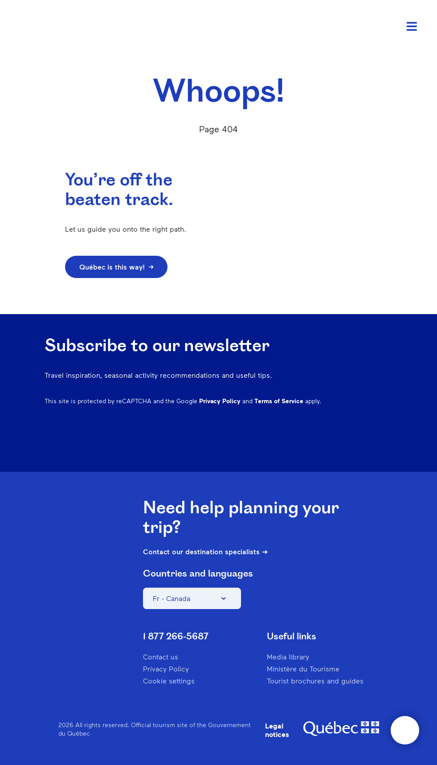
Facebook (270, 444)
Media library (288, 656)
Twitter (363, 444)
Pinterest (316, 444)
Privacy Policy (220, 401)
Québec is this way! (116, 266)
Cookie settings (169, 680)
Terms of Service (278, 401)
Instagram (293, 444)
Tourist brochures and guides (315, 680)
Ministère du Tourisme (303, 668)
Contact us (160, 656)
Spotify (340, 444)
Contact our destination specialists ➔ (205, 552)
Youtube (386, 444)
